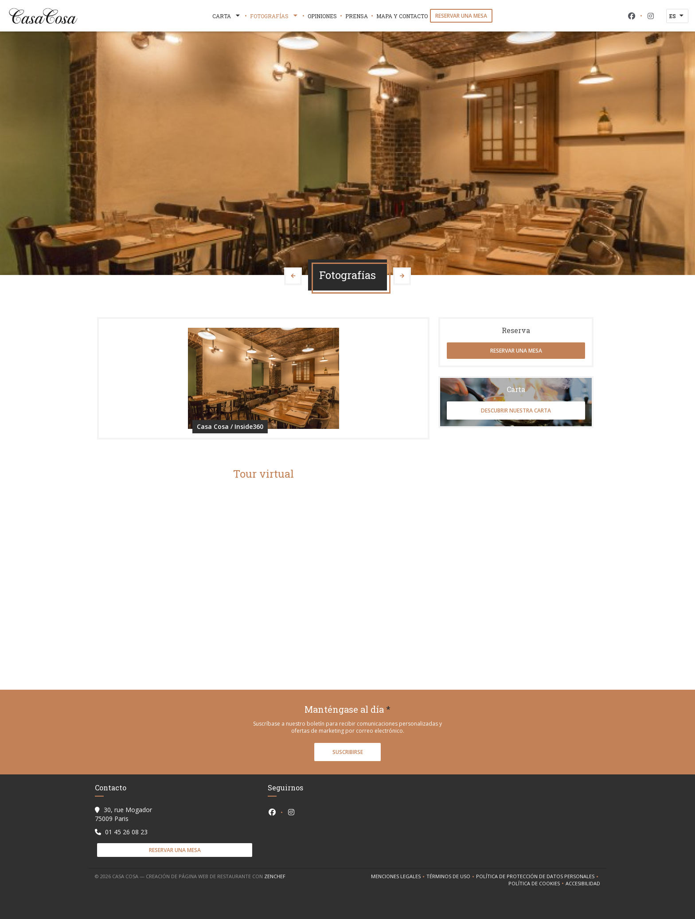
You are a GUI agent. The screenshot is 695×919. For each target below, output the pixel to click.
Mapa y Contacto (402, 16)
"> (263, 572)
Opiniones (322, 16)
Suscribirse (347, 752)
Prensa (356, 16)
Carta (227, 16)
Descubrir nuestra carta (516, 410)
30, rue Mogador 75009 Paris (123, 814)
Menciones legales (398, 876)
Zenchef (274, 876)
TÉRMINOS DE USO (451, 876)
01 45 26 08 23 (126, 832)
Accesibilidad (583, 883)
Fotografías (274, 16)
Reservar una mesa (461, 16)
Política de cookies (537, 883)
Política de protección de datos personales (538, 876)
